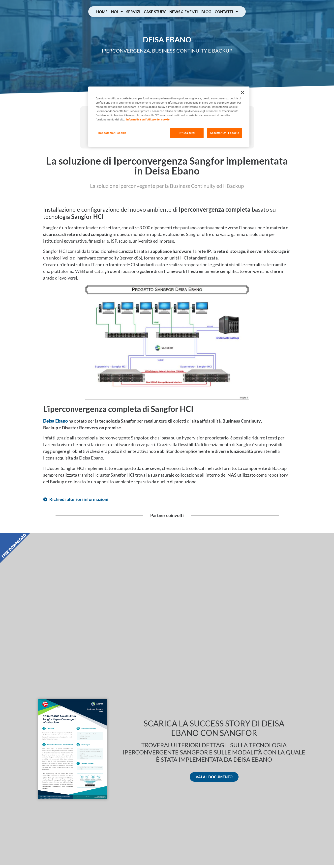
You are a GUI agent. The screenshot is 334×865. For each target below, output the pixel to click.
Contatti (226, 11)
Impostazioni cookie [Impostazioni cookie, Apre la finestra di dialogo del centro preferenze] (112, 133)
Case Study (155, 11)
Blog (206, 11)
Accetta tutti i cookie (224, 133)
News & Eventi (183, 11)
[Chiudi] (242, 92)
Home (102, 11)
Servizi (133, 11)
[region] (168, 116)
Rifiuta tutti (187, 133)
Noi (117, 11)
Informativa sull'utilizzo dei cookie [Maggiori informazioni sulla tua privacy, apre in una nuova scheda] (147, 119)
